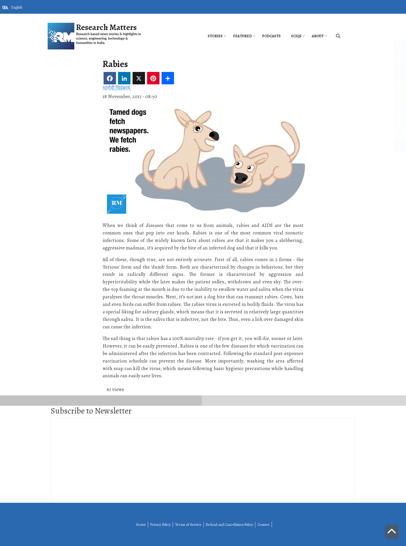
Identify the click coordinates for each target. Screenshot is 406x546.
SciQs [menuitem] (296, 36)
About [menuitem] (318, 36)
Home (141, 524)
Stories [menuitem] (215, 36)
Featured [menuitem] (242, 36)
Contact (263, 524)
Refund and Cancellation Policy (229, 524)
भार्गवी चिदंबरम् (116, 87)
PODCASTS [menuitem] (271, 36)
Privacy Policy (160, 524)
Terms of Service (188, 524)
